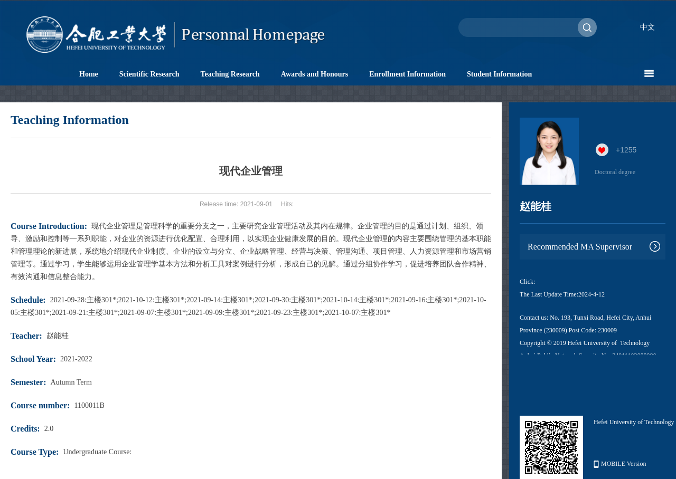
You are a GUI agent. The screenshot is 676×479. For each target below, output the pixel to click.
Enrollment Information (407, 74)
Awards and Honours (314, 74)
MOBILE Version (620, 464)
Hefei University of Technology (634, 422)
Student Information (499, 74)
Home (88, 74)
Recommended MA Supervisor (580, 246)
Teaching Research (229, 74)
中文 (647, 27)
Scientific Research (149, 74)
